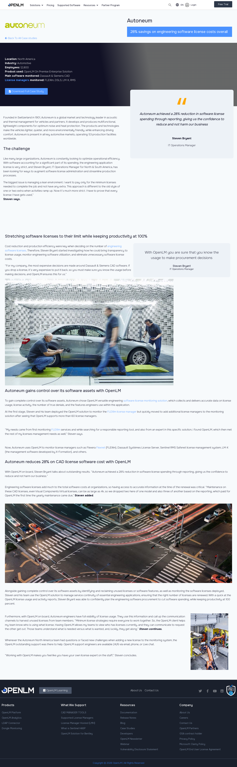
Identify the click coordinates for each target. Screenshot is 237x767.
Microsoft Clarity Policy (192, 744)
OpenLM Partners (189, 728)
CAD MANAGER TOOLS (73, 712)
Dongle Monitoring (12, 728)
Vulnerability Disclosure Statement (139, 749)
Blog (122, 723)
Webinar (124, 744)
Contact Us (186, 723)
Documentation (128, 712)
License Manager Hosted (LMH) (78, 723)
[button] (170, 5)
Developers (126, 733)
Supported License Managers (77, 717)
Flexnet (100, 447)
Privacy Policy (187, 738)
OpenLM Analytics (12, 717)
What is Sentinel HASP (73, 728)
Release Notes (128, 717)
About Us (185, 712)
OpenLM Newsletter (131, 738)
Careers (184, 717)
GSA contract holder (191, 733)
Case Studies (127, 728)
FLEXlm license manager (121, 411)
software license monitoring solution (145, 400)
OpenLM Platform (11, 712)
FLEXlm (55, 429)
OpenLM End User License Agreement (200, 749)
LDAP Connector (11, 723)
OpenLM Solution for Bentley (77, 733)
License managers (17, 80)
